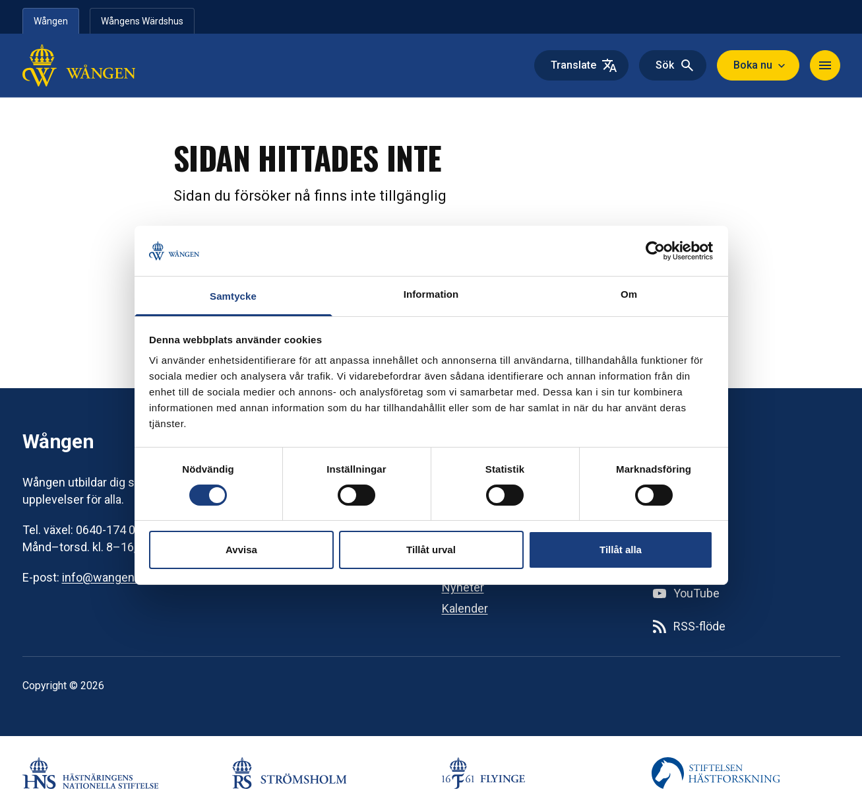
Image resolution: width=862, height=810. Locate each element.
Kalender (465, 608)
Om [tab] (629, 294)
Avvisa (241, 549)
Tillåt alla (621, 549)
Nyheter (463, 587)
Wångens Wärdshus (142, 21)
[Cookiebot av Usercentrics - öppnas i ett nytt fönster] (655, 251)
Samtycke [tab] (233, 296)
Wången (51, 21)
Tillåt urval (431, 549)
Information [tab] (431, 294)
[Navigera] (825, 65)
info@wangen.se (106, 577)
